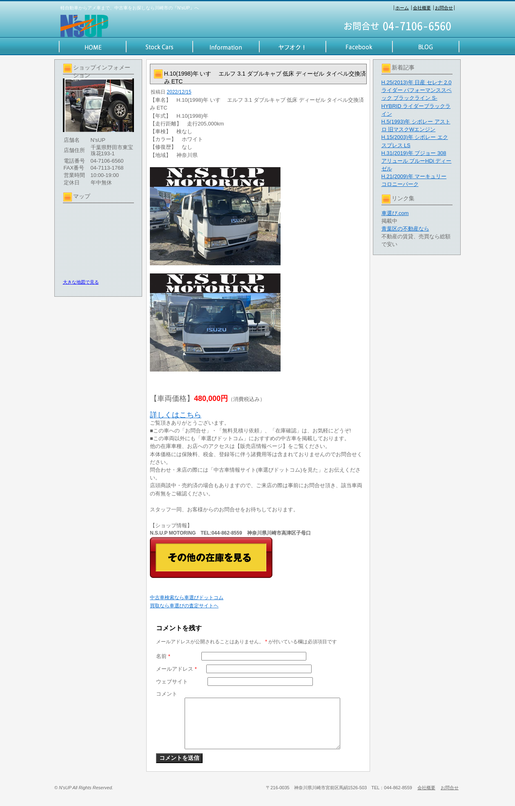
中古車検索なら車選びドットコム (186, 597)
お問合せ (444, 7)
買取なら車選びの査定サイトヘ (184, 606)
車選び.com (395, 213)
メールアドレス (176, 669)
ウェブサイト (172, 681)
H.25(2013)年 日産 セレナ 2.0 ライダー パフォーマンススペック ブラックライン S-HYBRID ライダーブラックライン (416, 98)
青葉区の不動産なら (405, 229)
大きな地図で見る (81, 282)
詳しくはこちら (175, 415)
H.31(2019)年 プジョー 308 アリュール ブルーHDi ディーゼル (416, 161)
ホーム (402, 7)
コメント (166, 694)
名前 (163, 656)
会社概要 (422, 7)
